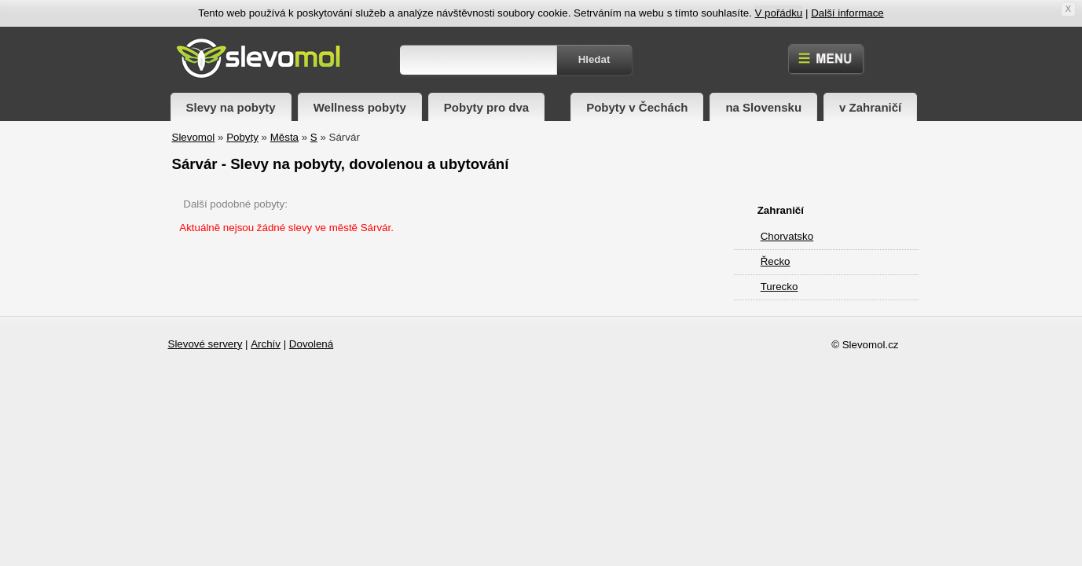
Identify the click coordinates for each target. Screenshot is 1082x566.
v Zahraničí (870, 107)
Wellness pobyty (360, 107)
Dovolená (311, 344)
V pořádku (779, 13)
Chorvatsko (787, 236)
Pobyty (242, 137)
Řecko (775, 261)
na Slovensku (763, 107)
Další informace (847, 13)
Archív (266, 344)
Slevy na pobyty (231, 107)
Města (284, 137)
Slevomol (193, 137)
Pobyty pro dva (486, 107)
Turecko (779, 286)
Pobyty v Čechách (637, 107)
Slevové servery (205, 344)
